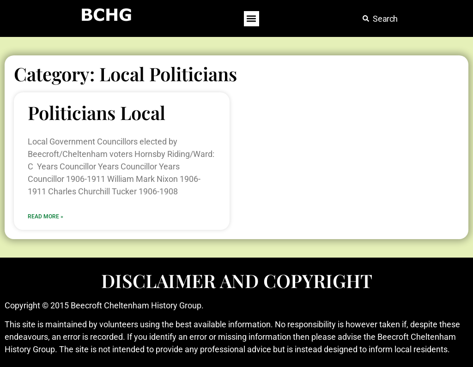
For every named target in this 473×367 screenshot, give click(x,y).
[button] (251, 19)
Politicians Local (96, 112)
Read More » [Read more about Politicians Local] (45, 216)
